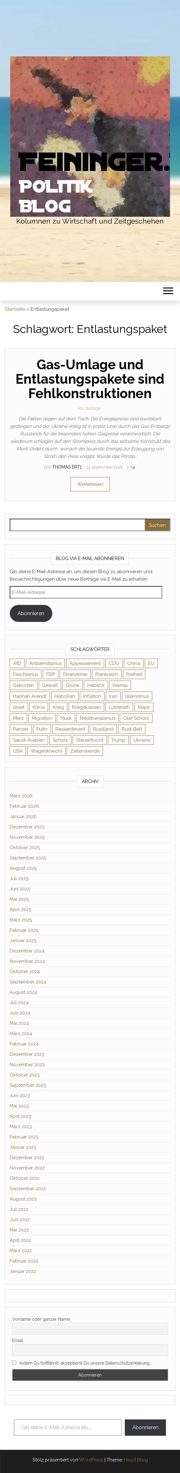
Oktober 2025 (25, 847)
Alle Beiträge (89, 408)
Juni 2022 (20, 1219)
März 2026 (21, 796)
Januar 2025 (23, 940)
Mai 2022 (19, 1230)
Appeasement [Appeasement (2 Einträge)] (85, 663)
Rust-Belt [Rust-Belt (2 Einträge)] (132, 729)
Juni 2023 (20, 1095)
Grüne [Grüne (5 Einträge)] (72, 685)
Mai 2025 (19, 899)
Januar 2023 (23, 1147)
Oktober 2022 (25, 1178)
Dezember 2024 (27, 951)
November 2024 (27, 961)
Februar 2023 (24, 1137)
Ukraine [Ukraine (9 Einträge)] (142, 740)
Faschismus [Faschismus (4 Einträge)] (25, 674)
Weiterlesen (90, 484)
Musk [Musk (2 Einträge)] (66, 718)
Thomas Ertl (68, 466)
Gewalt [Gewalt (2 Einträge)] (50, 685)
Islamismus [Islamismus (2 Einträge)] (137, 696)
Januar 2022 (23, 1271)
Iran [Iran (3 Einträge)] (113, 696)
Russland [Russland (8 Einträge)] (103, 729)
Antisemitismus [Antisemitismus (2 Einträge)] (45, 663)
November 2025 (27, 837)
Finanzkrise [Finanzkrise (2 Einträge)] (75, 674)
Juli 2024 (19, 1002)
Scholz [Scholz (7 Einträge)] (60, 740)
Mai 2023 (19, 1106)
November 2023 (27, 1064)
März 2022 (21, 1250)
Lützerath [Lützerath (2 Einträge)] (119, 707)
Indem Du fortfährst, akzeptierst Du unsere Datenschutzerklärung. (81, 1363)
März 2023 (21, 1126)
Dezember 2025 (27, 827)
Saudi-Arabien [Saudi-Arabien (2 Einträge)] (29, 740)
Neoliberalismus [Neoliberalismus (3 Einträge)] (97, 718)
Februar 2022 (24, 1261)
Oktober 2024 (25, 971)
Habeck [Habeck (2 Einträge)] (96, 685)
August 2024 (23, 992)
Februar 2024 (24, 1044)
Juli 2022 (19, 1209)
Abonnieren (30, 613)
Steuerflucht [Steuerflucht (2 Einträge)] (89, 740)
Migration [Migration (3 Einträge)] (42, 718)
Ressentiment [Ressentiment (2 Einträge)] (70, 729)
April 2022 (20, 1240)
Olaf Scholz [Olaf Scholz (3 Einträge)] (136, 718)
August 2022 (23, 1199)
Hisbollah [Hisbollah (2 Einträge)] (65, 696)
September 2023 (28, 1085)
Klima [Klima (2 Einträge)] (39, 707)
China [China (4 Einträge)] (133, 663)
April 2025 (20, 909)
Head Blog (136, 1460)
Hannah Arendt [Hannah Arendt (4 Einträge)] (29, 696)
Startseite (15, 309)
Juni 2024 (20, 1013)
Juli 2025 (19, 878)
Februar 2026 (24, 806)
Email (17, 1340)
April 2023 (20, 1116)
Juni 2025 (20, 889)
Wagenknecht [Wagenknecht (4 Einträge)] (46, 751)
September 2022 (28, 1188)
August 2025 (23, 868)
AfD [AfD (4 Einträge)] (17, 663)
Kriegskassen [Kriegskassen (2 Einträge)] (86, 707)
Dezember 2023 (27, 1054)
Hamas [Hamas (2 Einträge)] (120, 685)
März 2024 (21, 1033)
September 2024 (28, 982)
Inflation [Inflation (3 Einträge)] (92, 696)
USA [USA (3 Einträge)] (17, 751)
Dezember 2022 (27, 1157)
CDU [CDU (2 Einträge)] (114, 663)
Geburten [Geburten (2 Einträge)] (23, 685)
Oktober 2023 (25, 1075)
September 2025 (28, 858)
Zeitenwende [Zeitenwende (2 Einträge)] (85, 751)
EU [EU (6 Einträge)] (151, 663)
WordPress (91, 1460)
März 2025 (21, 920)
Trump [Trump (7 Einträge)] (118, 740)
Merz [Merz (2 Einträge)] (18, 718)
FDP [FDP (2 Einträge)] (50, 674)
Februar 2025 (24, 930)
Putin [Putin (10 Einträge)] (41, 729)
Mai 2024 (19, 1023)
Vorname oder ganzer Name (41, 1319)
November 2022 (27, 1168)
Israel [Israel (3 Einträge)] (19, 707)
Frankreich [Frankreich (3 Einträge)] (106, 674)
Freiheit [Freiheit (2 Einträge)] (134, 674)
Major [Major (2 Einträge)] (144, 707)
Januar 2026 (23, 816)
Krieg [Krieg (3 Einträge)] (58, 707)
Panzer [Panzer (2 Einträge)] (20, 729)
